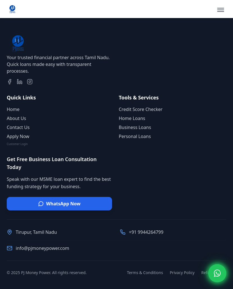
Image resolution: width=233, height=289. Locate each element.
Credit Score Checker (141, 109)
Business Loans (135, 127)
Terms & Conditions (145, 272)
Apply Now (18, 136)
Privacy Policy (182, 272)
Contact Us (18, 127)
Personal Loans (135, 136)
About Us (16, 118)
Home (13, 109)
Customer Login (17, 144)
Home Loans (132, 118)
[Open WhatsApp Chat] (217, 273)
